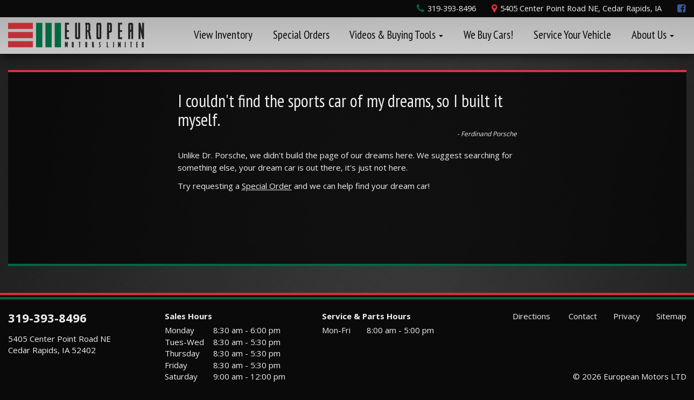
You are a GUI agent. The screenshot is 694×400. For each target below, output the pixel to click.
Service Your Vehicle (572, 34)
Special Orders (301, 34)
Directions (530, 316)
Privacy (626, 316)
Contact (581, 316)
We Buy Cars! (488, 34)
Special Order (267, 185)
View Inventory (223, 34)
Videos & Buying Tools (396, 34)
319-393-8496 (47, 318)
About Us (653, 34)
